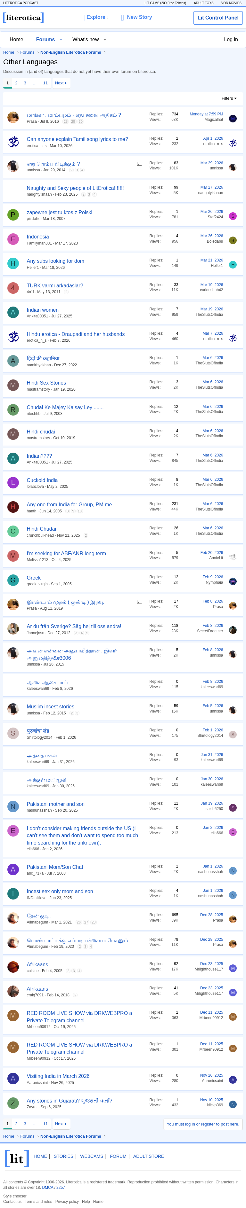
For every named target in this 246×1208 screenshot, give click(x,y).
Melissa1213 (37, 559)
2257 (60, 1187)
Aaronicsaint (37, 1082)
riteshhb (34, 413)
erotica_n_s (37, 146)
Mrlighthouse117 (209, 969)
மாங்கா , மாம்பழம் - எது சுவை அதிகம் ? (74, 115)
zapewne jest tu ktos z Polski (60, 212)
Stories (63, 1156)
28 (66, 121)
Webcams (91, 1156)
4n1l (30, 292)
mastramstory (38, 389)
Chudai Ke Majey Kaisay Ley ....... (65, 407)
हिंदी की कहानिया (43, 358)
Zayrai (32, 1107)
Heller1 (33, 267)
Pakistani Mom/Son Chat (55, 867)
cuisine (33, 971)
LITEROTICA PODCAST (20, 3)
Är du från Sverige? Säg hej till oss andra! (74, 626)
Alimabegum (37, 922)
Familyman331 (39, 243)
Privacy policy (67, 1201)
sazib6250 (214, 809)
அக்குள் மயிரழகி (46, 780)
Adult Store (148, 1156)
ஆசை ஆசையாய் (47, 682)
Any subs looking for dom (56, 261)
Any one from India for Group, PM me (69, 504)
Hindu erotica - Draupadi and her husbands (76, 334)
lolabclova (35, 486)
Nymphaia (214, 582)
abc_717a (35, 873)
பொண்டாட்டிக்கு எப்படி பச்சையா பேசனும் (77, 940)
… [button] (35, 83)
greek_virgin (37, 584)
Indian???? (39, 456)
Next (59, 83)
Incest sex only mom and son (60, 891)
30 (81, 121)
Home (16, 39)
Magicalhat (213, 119)
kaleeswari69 (38, 688)
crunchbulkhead (40, 535)
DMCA (47, 1187)
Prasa (32, 121)
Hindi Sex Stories (46, 383)
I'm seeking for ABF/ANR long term (66, 553)
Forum (118, 1156)
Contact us (12, 1201)
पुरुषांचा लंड (38, 731)
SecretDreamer (210, 631)
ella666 (33, 849)
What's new (85, 39)
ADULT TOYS (204, 3)
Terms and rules (38, 1201)
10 (80, 511)
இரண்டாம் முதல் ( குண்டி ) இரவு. (65, 602)
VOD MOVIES (231, 3)
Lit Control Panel (218, 17)
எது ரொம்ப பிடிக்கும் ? (53, 164)
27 (86, 922)
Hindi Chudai (41, 529)
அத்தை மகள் (42, 755)
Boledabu (215, 241)
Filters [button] (227, 98)
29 (73, 121)
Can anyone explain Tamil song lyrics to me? (77, 139)
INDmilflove (36, 898)
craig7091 (35, 995)
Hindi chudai (41, 431)
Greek (34, 578)
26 (79, 922)
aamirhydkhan (39, 365)
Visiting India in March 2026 (58, 1076)
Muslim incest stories (50, 706)
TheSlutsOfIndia (209, 314)
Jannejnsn (36, 633)
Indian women (43, 310)
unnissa (33, 170)
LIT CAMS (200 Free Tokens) (165, 3)
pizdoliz (33, 218)
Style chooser (15, 1196)
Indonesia (38, 236)
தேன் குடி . (39, 915)
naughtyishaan (39, 194)
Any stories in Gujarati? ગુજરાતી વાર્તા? (69, 1100)
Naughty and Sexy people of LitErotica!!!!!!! (75, 188)
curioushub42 (211, 290)
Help (86, 1201)
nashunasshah (39, 810)
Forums (45, 39)
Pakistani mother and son (56, 804)
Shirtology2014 (40, 737)
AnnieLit (216, 558)
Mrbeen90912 (39, 1027)
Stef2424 (215, 217)
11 (45, 83)
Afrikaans (37, 964)
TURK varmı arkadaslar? (55, 285)
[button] (94, 17)
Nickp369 (215, 1105)
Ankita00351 (37, 316)
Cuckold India (42, 480)
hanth (32, 511)
